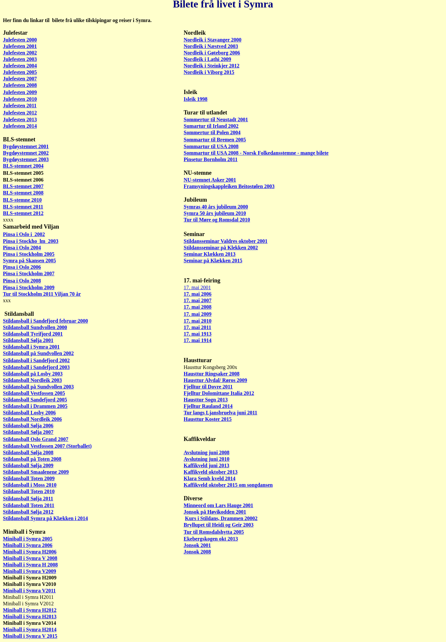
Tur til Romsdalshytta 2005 (214, 532)
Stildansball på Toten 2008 (32, 459)
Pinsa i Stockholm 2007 (29, 273)
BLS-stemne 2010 (22, 200)
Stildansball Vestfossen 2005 (34, 393)
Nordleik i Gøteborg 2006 (212, 52)
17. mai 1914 (198, 340)
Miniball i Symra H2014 (29, 629)
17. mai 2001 (197, 287)
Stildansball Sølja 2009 (28, 465)
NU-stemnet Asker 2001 (210, 180)
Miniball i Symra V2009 (29, 571)
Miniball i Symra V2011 (29, 590)
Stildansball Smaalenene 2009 (36, 472)
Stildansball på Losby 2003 (33, 373)
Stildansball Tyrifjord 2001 (33, 334)
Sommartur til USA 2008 (211, 146)
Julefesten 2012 (20, 112)
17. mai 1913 (198, 334)
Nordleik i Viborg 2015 (209, 72)
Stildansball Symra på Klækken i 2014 (45, 518)
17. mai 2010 (198, 321)
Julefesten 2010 (20, 99)
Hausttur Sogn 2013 (206, 399)
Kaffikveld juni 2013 (206, 465)
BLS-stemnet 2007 (23, 186)
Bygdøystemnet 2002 (26, 153)
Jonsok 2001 (197, 545)
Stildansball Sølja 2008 (28, 452)
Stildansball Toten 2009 (29, 478)
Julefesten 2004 (20, 65)
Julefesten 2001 (20, 46)
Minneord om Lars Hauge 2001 (218, 505)
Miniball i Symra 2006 (27, 545)
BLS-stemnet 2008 (23, 193)
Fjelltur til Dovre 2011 (208, 386)
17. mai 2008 (198, 307)
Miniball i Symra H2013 (29, 616)
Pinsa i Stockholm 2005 (29, 254)
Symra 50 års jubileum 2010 (215, 213)
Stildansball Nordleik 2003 (32, 380)
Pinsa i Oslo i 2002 (24, 234)
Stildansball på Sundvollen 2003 (38, 386)
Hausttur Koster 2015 (208, 419)
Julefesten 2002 (20, 52)
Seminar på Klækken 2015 (213, 260)
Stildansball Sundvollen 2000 (35, 327)
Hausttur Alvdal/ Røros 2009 (215, 380)
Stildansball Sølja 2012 (28, 512)
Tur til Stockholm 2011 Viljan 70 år (42, 294)
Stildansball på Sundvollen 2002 (38, 353)
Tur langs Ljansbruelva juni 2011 (220, 412)
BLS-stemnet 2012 (23, 213)
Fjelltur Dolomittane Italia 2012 (219, 393)
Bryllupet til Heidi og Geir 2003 (219, 525)
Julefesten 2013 (20, 119)
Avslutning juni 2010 (206, 459)
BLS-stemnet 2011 (23, 206)
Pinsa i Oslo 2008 (22, 280)
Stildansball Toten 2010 (29, 491)
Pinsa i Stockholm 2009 (29, 287)
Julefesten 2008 (20, 85)
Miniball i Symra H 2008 (30, 564)
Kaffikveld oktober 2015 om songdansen (228, 485)
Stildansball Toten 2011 (28, 505)
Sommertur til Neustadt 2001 (216, 119)
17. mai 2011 (197, 327)
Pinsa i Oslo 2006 (22, 267)
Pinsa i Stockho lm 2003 (30, 241)
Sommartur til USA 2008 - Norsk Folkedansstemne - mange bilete (256, 153)
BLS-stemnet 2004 (23, 166)
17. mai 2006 (198, 294)
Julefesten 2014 (20, 126)
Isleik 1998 (195, 99)
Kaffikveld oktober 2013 (211, 472)
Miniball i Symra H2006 (29, 551)
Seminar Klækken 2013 (210, 254)
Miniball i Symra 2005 (27, 538)
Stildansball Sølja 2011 (28, 498)
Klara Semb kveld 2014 (210, 478)
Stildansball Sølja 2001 (28, 340)
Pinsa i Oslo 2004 (22, 247)
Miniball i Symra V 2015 (30, 636)
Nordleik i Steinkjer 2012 (212, 65)
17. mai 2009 (198, 314)
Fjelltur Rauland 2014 (208, 406)
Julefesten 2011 (20, 105)
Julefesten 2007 (20, 78)
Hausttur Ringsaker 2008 (212, 373)
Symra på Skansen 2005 (29, 260)
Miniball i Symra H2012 (29, 610)
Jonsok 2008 (197, 551)
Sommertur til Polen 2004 (212, 132)
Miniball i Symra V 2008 (30, 558)
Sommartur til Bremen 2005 (215, 139)
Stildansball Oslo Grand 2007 (35, 439)
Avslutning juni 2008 (206, 452)
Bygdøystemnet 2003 (26, 159)
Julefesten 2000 (20, 39)
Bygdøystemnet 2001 (26, 146)
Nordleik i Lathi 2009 (207, 59)
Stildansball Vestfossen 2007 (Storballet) (47, 446)
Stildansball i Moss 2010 (29, 485)
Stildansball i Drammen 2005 (35, 406)
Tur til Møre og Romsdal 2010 (217, 219)
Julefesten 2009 (20, 92)
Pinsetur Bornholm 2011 (211, 159)
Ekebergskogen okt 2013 (211, 538)
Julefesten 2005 (20, 72)
